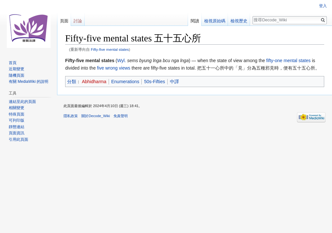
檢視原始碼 (214, 20)
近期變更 (16, 69)
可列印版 (16, 120)
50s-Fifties (154, 81)
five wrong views (113, 68)
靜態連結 (16, 127)
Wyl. (121, 60)
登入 (323, 6)
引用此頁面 (18, 139)
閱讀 (195, 20)
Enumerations (125, 81)
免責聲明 (120, 116)
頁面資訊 (16, 133)
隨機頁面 (16, 75)
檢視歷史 (239, 20)
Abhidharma (94, 81)
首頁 (13, 63)
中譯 (174, 81)
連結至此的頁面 (22, 101)
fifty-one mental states (288, 60)
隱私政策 (71, 116)
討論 (78, 20)
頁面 (64, 20)
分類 (71, 81)
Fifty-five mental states (110, 49)
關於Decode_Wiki (95, 116)
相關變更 (16, 107)
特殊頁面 (16, 114)
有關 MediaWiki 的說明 (28, 81)
